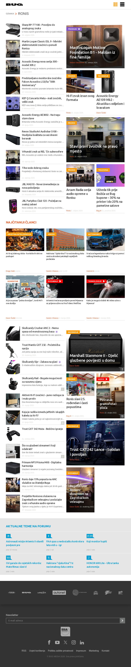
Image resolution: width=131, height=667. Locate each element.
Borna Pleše (74, 460)
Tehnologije (94, 281)
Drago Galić (10, 271)
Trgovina (103, 170)
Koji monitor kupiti (97, 541)
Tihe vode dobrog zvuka (35, 167)
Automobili (94, 234)
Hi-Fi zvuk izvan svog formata (80, 97)
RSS (24, 651)
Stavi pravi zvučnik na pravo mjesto (93, 148)
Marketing (94, 651)
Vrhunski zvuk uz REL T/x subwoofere (42, 151)
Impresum (81, 651)
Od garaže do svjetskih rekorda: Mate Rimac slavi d (23, 565)
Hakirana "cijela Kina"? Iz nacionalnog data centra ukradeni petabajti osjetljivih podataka (65, 256)
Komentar (13, 281)
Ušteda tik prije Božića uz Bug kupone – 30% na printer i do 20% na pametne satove (109, 197)
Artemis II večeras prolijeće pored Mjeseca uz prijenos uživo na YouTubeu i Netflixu (64, 301)
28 (7, 536)
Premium (74, 29)
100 (8, 557)
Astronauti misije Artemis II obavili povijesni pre (25, 543)
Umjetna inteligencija (19, 234)
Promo (71, 76)
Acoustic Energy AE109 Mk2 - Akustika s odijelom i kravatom (110, 101)
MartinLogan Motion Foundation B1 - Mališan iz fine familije (92, 52)
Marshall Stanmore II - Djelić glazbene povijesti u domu (94, 357)
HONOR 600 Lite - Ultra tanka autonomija (103, 565)
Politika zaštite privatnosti (60, 651)
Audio (101, 379)
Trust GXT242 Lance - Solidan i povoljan (95, 451)
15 (48, 557)
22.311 (89, 536)
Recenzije (103, 76)
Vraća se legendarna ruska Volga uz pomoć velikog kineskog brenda (105, 254)
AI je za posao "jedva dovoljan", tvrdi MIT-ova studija (24, 301)
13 (121, 416)
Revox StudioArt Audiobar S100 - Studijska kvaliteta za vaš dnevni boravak (40, 135)
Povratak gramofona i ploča (108, 403)
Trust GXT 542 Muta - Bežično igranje (42, 428)
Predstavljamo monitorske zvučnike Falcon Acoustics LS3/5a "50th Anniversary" (41, 82)
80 (62, 423)
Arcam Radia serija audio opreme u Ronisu (78, 193)
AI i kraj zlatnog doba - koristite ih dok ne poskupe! (24, 254)
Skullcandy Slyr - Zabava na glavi (41, 361)
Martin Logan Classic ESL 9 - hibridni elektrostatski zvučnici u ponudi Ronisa (42, 45)
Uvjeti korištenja (37, 651)
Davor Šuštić (101, 113)
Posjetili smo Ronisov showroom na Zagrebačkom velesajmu (79, 493)
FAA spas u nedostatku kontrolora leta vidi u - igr (65, 543)
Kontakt (105, 651)
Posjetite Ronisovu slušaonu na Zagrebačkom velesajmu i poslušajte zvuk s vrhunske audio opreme (42, 500)
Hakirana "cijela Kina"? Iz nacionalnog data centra (59, 565)
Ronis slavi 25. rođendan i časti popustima (77, 403)
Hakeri (51, 234)
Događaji (53, 281)
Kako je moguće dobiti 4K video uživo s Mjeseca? (103, 301)
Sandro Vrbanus (52, 271)
